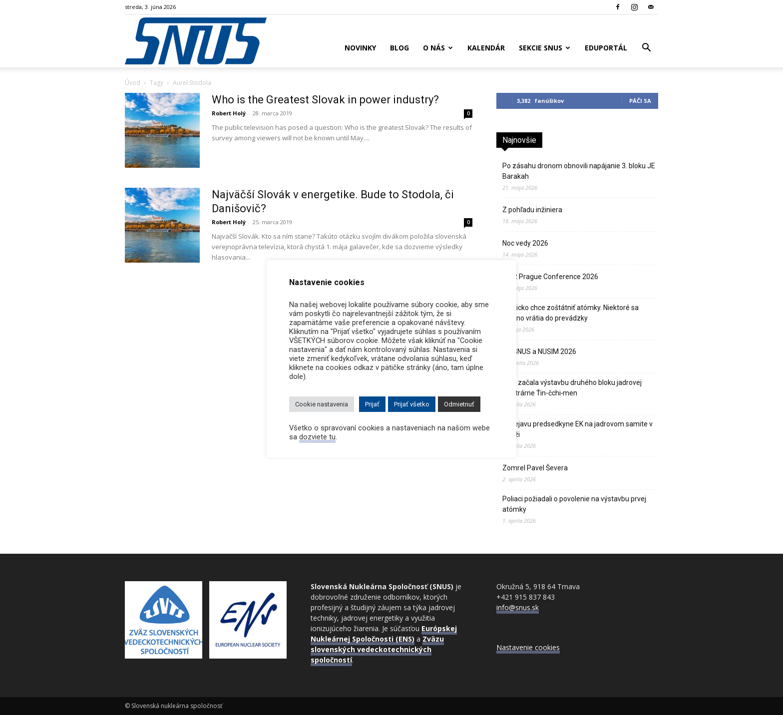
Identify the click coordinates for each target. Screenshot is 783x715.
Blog (399, 47)
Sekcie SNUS (544, 47)
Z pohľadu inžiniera (532, 210)
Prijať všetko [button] (411, 404)
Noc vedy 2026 (525, 243)
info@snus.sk (517, 607)
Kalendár (486, 47)
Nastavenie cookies (528, 647)
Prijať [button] (372, 404)
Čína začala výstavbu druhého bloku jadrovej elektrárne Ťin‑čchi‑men (572, 387)
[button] (646, 48)
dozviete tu (317, 436)
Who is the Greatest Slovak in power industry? (325, 99)
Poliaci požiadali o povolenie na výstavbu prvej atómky (574, 504)
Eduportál (606, 47)
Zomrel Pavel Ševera (535, 468)
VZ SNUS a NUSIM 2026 (539, 352)
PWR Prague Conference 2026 (550, 277)
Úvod (132, 82)
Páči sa (640, 100)
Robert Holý (229, 113)
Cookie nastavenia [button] (321, 404)
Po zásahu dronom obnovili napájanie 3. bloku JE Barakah (578, 171)
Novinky (360, 47)
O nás (438, 47)
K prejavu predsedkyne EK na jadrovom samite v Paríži (577, 429)
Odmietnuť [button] (459, 404)
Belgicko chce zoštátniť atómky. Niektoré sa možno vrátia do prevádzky (570, 313)
